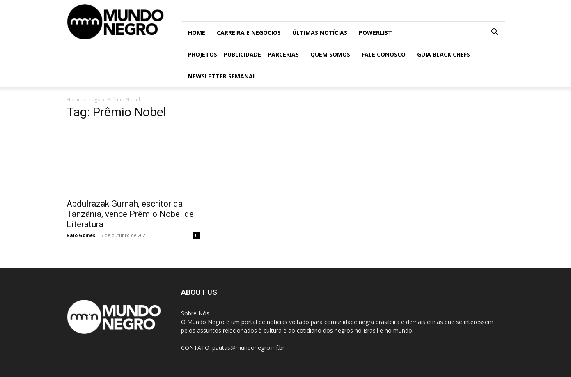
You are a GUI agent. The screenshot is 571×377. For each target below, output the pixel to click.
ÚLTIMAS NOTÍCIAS (319, 33)
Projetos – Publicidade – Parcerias (243, 54)
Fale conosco (384, 54)
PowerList (375, 33)
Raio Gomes (81, 235)
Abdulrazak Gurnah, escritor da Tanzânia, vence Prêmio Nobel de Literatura (130, 214)
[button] (495, 33)
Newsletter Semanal (222, 76)
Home (196, 33)
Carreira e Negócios (249, 33)
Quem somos (330, 54)
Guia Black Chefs (443, 54)
